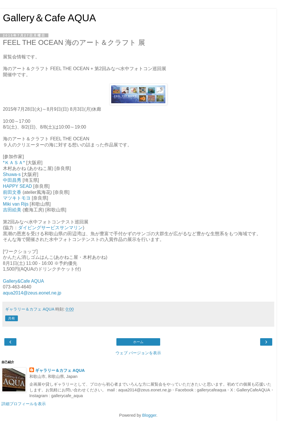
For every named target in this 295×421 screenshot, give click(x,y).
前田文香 (12, 192)
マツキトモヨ (17, 198)
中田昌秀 (12, 180)
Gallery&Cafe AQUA (23, 281)
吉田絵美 (12, 209)
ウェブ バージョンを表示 (138, 353)
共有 (11, 318)
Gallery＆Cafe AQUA (49, 17)
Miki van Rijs (16, 204)
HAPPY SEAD (17, 186)
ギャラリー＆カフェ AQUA (60, 370)
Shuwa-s (12, 174)
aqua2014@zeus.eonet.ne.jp (32, 292)
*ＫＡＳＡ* (14, 162)
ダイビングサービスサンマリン (50, 227)
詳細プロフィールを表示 (23, 403)
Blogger (149, 415)
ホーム (138, 342)
